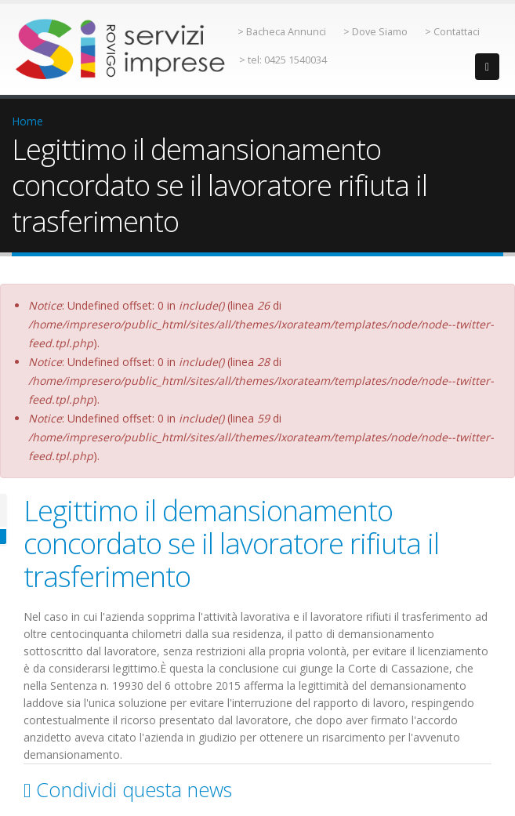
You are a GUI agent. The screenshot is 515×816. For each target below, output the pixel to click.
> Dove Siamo (375, 31)
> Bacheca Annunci (282, 31)
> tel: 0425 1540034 (283, 60)
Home (27, 121)
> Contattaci (452, 31)
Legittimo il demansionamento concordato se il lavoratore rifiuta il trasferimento (231, 543)
